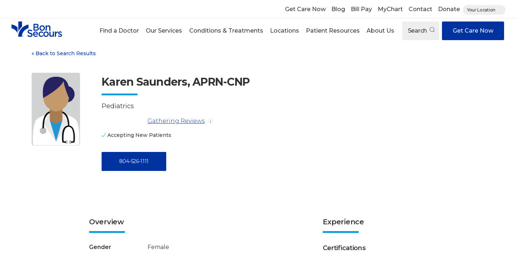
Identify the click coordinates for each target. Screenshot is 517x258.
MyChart (390, 9)
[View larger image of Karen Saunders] (56, 109)
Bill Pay (361, 9)
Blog (338, 9)
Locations (284, 30)
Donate (449, 9)
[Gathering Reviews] (123, 121)
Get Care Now (305, 9)
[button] (119, 30)
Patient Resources (333, 30)
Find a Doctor (119, 30)
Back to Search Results (64, 53)
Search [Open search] (421, 30)
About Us (380, 30)
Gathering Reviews (153, 121)
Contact (420, 9)
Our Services (164, 30)
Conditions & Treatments (226, 30)
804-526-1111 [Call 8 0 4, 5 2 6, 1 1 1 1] (134, 161)
